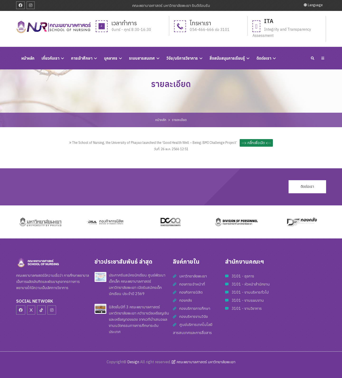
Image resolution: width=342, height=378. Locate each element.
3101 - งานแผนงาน (248, 300)
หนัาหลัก (27, 58)
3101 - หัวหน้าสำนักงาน (251, 284)
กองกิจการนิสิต (191, 292)
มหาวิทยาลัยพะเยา (193, 276)
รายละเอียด (179, 120)
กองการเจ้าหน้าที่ (192, 284)
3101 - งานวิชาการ (247, 308)
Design (133, 361)
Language (313, 5)
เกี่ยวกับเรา (50, 58)
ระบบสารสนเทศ (142, 58)
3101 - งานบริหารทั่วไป (250, 292)
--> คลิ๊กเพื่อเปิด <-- (256, 143)
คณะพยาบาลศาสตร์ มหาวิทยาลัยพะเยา (203, 361)
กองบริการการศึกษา (194, 308)
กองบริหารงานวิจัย (193, 316)
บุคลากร (110, 58)
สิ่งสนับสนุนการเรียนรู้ (227, 58)
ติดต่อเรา (263, 58)
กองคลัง (185, 300)
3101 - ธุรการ (243, 276)
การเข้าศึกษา (81, 58)
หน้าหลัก (160, 120)
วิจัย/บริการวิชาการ (182, 58)
